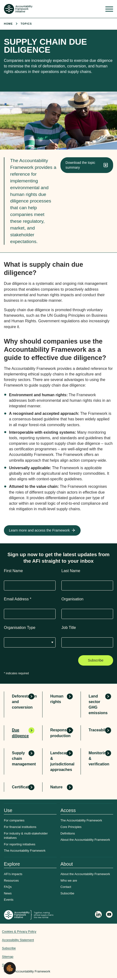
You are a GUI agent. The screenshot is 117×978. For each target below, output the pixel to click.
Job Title (68, 628)
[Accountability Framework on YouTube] (109, 915)
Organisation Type (19, 628)
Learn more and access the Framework (39, 530)
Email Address (17, 599)
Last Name (70, 571)
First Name (13, 571)
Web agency (96, 946)
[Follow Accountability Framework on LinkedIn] (98, 915)
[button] (9, 968)
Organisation (72, 599)
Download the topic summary (80, 165)
